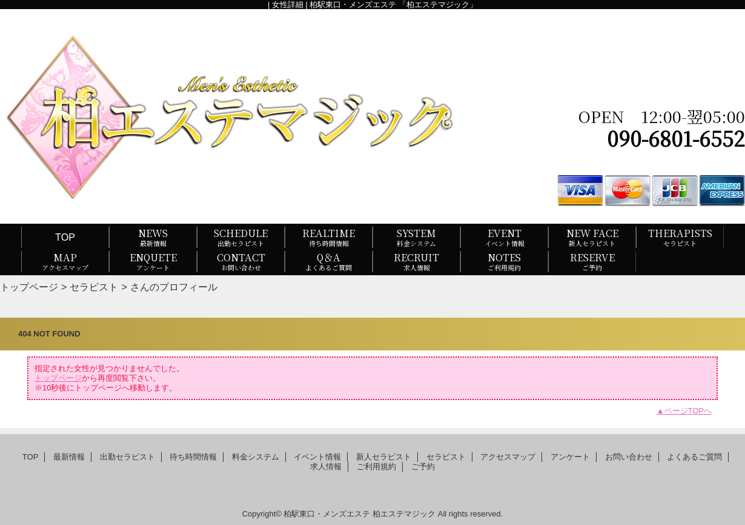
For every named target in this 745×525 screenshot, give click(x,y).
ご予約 (423, 466)
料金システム (255, 456)
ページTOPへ (688, 410)
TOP (65, 237)
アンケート (570, 456)
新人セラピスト (383, 456)
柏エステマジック (403, 513)
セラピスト (94, 286)
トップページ (29, 286)
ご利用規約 (376, 466)
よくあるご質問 (694, 456)
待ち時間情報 (193, 456)
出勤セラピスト (127, 456)
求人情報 (326, 466)
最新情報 (69, 456)
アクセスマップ (507, 456)
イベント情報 (317, 456)
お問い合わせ (628, 456)
